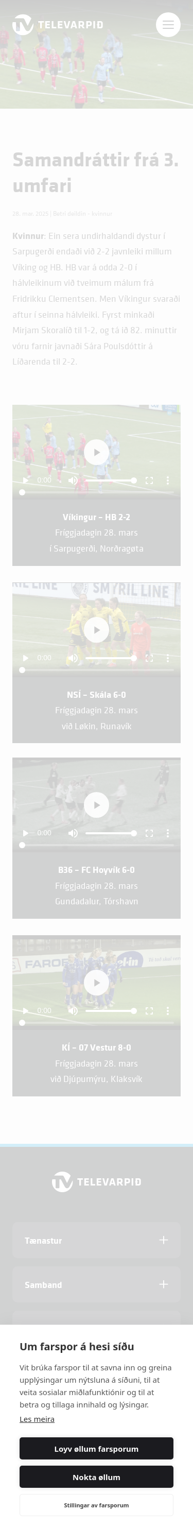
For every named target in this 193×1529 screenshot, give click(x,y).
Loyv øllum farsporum (97, 1449)
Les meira (37, 1419)
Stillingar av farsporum (96, 1505)
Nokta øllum (96, 1477)
